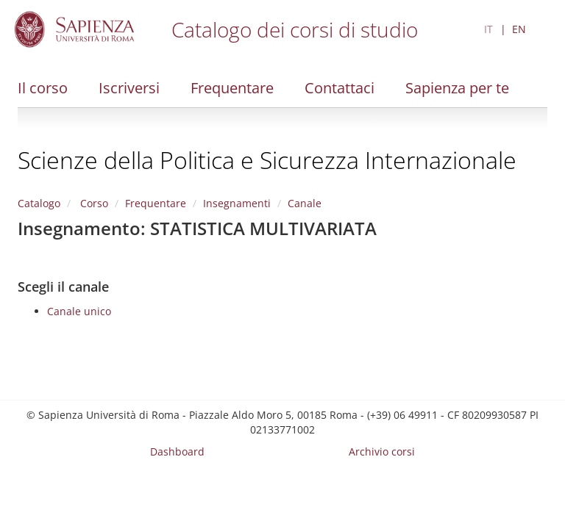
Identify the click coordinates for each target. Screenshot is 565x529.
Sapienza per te (457, 88)
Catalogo (39, 203)
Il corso (43, 88)
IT (488, 29)
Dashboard (177, 451)
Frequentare (232, 88)
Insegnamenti (237, 203)
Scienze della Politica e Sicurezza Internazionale (267, 160)
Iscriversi (129, 88)
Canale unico (79, 311)
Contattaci (339, 88)
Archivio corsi (382, 451)
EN (519, 29)
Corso (92, 203)
